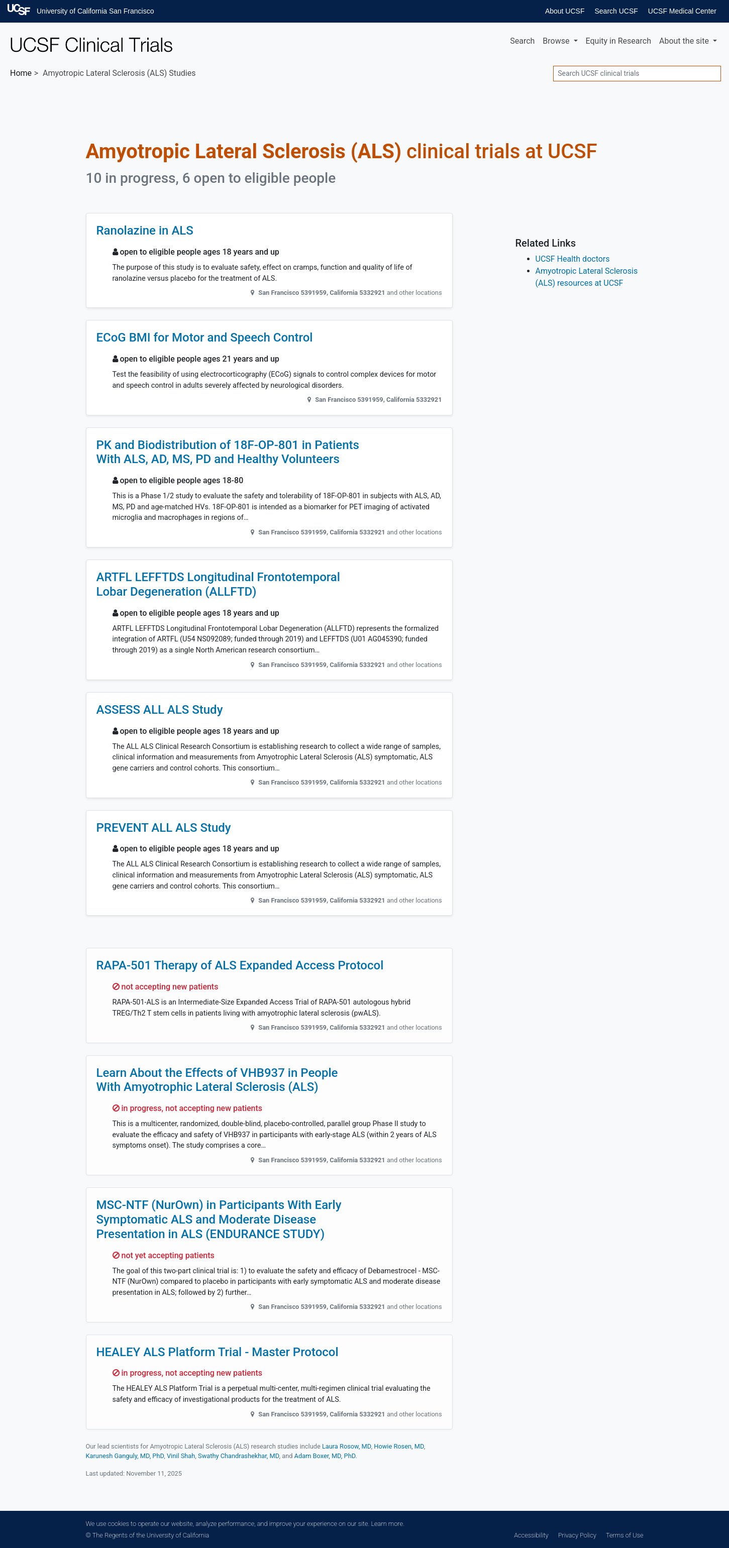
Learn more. (387, 1523)
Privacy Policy (577, 1535)
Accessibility (531, 1535)
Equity (618, 41)
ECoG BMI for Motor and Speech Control (204, 337)
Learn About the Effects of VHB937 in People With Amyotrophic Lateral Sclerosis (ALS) (217, 1080)
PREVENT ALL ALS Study (163, 828)
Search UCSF (616, 11)
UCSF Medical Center (682, 11)
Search (522, 41)
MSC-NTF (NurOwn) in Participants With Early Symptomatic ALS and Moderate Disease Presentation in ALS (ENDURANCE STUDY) (219, 1219)
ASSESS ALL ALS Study (159, 710)
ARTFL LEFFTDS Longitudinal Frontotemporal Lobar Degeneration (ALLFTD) (218, 584)
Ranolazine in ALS (144, 231)
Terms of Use (624, 1535)
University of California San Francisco (95, 11)
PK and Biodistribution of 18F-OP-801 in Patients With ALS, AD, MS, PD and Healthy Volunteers (227, 452)
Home (21, 73)
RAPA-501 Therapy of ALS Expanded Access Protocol (240, 965)
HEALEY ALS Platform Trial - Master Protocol (217, 1352)
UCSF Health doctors (573, 259)
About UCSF (565, 11)
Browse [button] (557, 41)
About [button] (685, 41)
